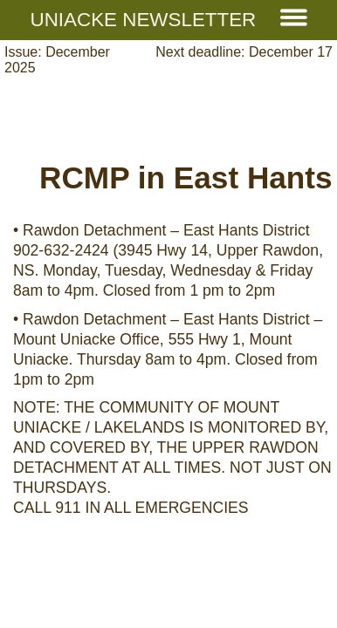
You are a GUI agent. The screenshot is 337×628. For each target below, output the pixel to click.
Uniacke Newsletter (169, 20)
